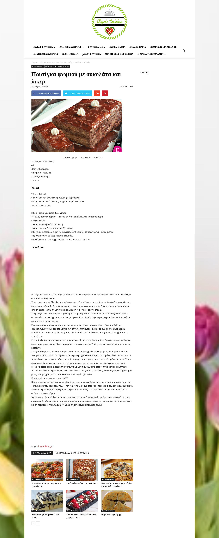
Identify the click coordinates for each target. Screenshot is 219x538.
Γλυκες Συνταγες (44, 47)
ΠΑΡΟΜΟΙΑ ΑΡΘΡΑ (42, 453)
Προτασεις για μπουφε (163, 47)
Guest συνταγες (92, 54)
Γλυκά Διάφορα (50, 66)
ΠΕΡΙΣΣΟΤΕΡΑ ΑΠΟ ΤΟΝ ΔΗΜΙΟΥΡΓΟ (72, 453)
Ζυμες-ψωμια (117, 47)
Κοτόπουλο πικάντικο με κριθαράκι (82, 483)
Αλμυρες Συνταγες (72, 47)
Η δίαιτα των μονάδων (152, 54)
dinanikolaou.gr (44, 446)
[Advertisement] (82, 269)
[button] (184, 50)
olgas (37, 87)
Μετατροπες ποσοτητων (119, 54)
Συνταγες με (96, 47)
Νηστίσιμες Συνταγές (46, 54)
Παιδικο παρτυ (137, 47)
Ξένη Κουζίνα (70, 54)
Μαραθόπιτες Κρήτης (111, 514)
